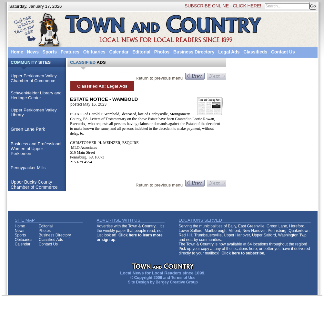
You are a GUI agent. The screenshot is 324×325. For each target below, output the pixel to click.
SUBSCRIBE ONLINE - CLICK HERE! (223, 5)
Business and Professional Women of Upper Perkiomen (36, 148)
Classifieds (255, 51)
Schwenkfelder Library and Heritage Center (36, 95)
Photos (161, 51)
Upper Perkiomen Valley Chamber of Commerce (34, 78)
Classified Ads (51, 239)
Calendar (119, 51)
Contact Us (283, 51)
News (33, 51)
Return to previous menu (159, 78)
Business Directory (194, 51)
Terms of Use (183, 277)
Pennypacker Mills (28, 167)
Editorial (141, 51)
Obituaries (94, 51)
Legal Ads (228, 51)
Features (70, 51)
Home (17, 51)
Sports (50, 51)
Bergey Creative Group (177, 282)
